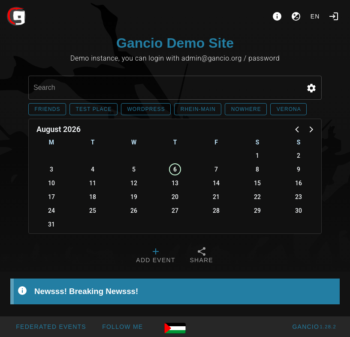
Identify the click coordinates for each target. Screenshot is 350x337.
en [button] (315, 16)
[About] (277, 16)
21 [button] (216, 196)
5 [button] (134, 169)
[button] (311, 88)
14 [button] (216, 183)
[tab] (155, 256)
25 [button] (92, 210)
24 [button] (51, 210)
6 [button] (175, 169)
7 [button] (216, 169)
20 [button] (175, 196)
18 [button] (92, 196)
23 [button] (298, 196)
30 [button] (298, 210)
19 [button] (133, 196)
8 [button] (257, 169)
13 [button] (175, 183)
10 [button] (51, 183)
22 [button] (257, 196)
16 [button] (298, 183)
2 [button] (298, 155)
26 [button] (133, 210)
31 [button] (51, 224)
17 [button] (51, 196)
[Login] (333, 16)
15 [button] (257, 183)
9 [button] (298, 169)
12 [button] (133, 183)
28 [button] (216, 210)
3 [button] (51, 169)
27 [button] (175, 210)
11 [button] (92, 183)
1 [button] (257, 155)
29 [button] (257, 210)
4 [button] (92, 169)
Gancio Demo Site (175, 43)
